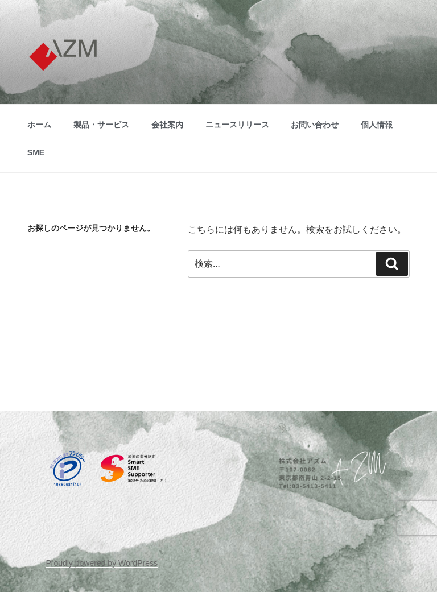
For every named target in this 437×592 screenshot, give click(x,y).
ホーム (39, 124)
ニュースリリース (237, 124)
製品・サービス (101, 124)
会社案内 (167, 124)
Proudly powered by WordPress (102, 563)
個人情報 (377, 124)
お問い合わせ (315, 124)
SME (35, 152)
